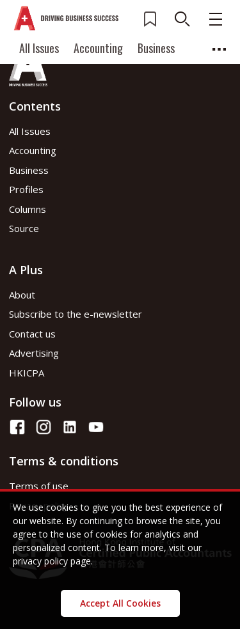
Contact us (32, 333)
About (22, 294)
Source (24, 228)
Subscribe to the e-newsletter (75, 313)
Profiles (26, 189)
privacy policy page (52, 561)
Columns (27, 209)
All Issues (39, 48)
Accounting (98, 48)
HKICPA (26, 372)
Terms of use (38, 485)
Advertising (34, 352)
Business (156, 48)
